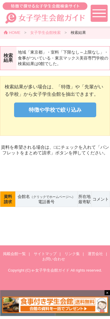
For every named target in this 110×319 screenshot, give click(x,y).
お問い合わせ (53, 259)
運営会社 (95, 254)
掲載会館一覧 (14, 254)
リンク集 (72, 254)
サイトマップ (45, 254)
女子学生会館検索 (45, 32)
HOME (15, 32)
